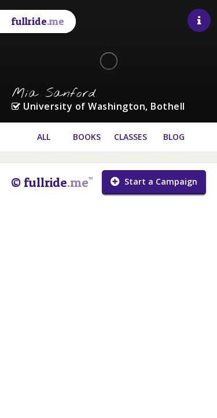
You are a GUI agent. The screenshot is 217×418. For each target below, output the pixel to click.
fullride (38, 21)
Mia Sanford (54, 93)
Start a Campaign (154, 181)
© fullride (52, 182)
